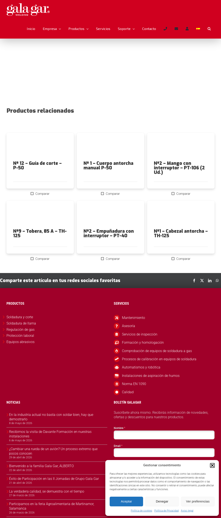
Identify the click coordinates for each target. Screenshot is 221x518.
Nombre (119, 428)
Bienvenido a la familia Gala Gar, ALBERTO (41, 466)
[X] (202, 280)
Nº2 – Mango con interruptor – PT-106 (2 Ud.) (179, 167)
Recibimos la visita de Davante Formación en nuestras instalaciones (50, 434)
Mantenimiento (133, 318)
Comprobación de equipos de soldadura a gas (157, 351)
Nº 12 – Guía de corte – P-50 (37, 165)
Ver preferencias (198, 501)
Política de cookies (141, 510)
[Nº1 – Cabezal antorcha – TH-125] (180, 215)
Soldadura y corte (19, 317)
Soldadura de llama (21, 323)
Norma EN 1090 (134, 384)
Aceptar (126, 501)
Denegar (162, 501)
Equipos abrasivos (20, 342)
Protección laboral (20, 336)
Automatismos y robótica (141, 367)
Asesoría (128, 326)
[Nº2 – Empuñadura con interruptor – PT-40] (110, 215)
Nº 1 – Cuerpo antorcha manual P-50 (108, 165)
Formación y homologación (143, 342)
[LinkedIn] (210, 280)
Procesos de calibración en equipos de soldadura (159, 359)
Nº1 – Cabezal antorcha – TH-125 (181, 233)
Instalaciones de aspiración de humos (151, 376)
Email (118, 446)
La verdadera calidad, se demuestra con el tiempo (46, 491)
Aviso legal (187, 510)
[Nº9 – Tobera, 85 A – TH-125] (40, 215)
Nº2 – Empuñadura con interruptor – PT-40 (109, 233)
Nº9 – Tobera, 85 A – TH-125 (40, 233)
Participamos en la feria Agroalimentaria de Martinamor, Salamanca (51, 506)
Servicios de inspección (139, 334)
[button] (212, 465)
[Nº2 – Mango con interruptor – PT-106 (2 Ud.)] (180, 147)
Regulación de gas (20, 330)
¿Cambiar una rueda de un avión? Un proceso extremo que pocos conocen (53, 451)
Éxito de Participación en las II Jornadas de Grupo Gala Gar (54, 479)
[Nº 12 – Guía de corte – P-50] (40, 147)
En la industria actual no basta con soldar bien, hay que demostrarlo (51, 417)
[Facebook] (194, 280)
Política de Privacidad (166, 510)
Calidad (128, 392)
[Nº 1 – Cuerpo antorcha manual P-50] (110, 147)
